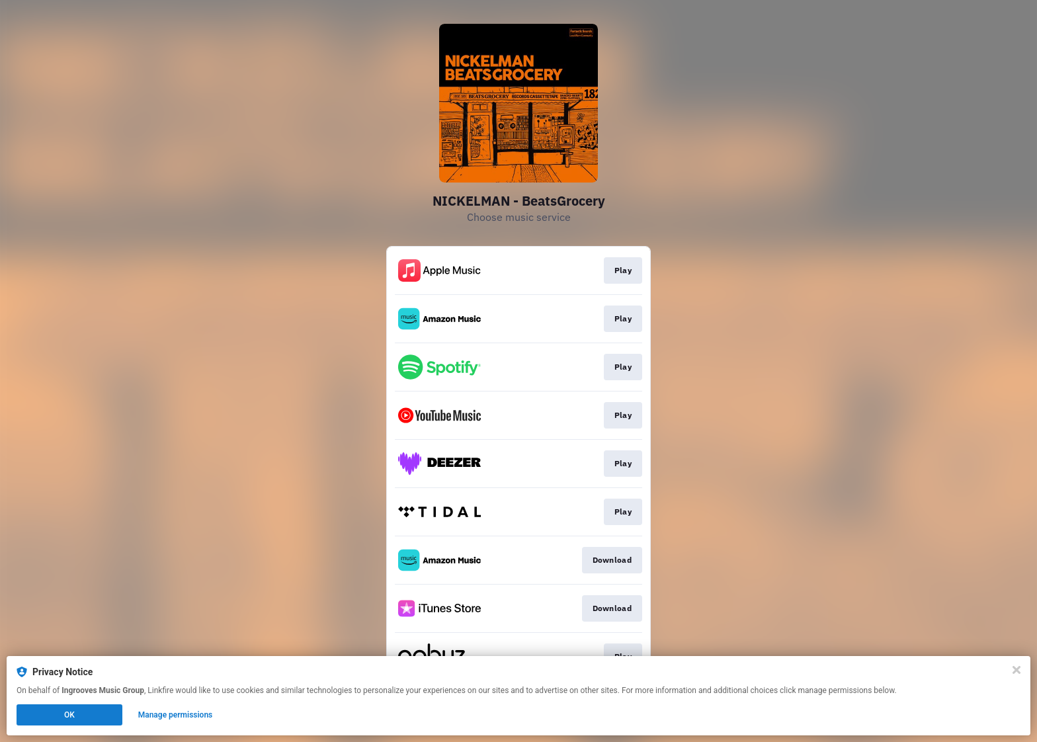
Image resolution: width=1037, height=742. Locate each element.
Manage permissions (175, 715)
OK (69, 715)
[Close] (1016, 669)
